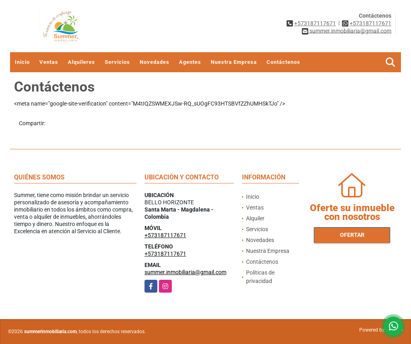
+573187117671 (315, 23)
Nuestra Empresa (234, 62)
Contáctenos (283, 62)
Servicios (117, 62)
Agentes (190, 62)
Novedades (154, 62)
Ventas (48, 62)
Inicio (22, 62)
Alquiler (255, 218)
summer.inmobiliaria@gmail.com (185, 272)
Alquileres (81, 62)
